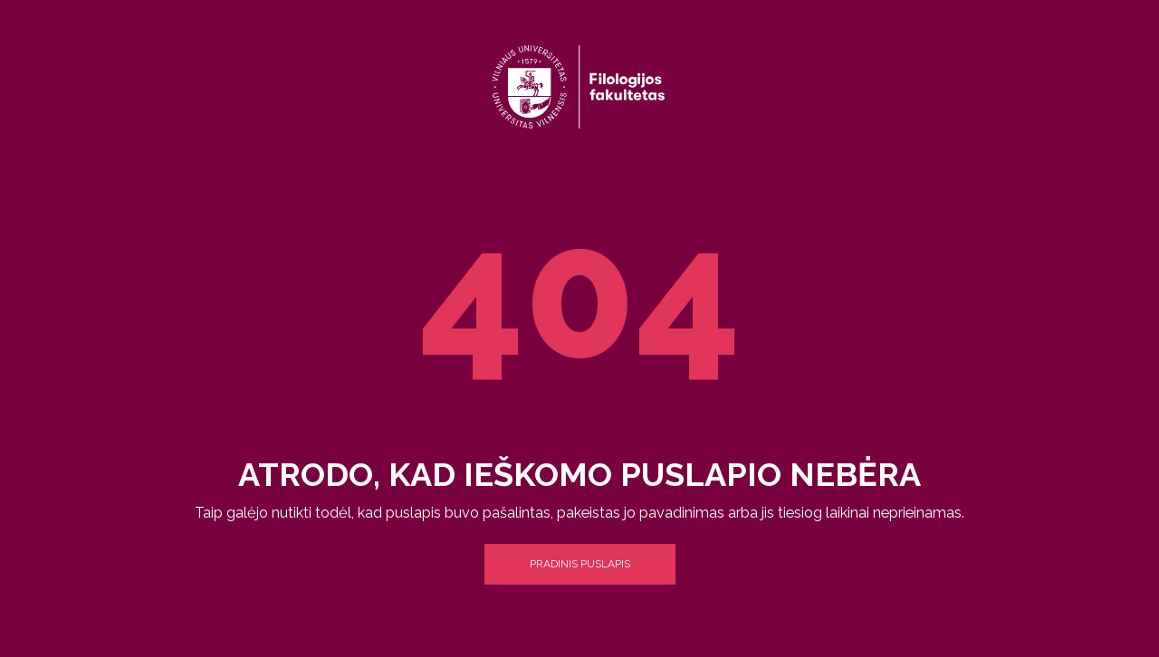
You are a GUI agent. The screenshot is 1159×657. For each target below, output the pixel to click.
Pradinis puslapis (580, 563)
